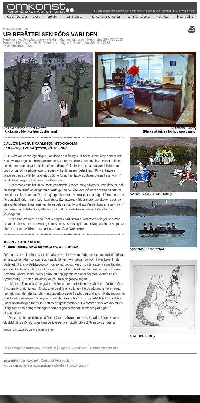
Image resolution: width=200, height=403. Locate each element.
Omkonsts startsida (103, 348)
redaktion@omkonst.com (70, 365)
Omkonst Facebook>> (56, 360)
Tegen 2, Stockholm (73, 348)
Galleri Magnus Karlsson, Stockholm (30, 348)
